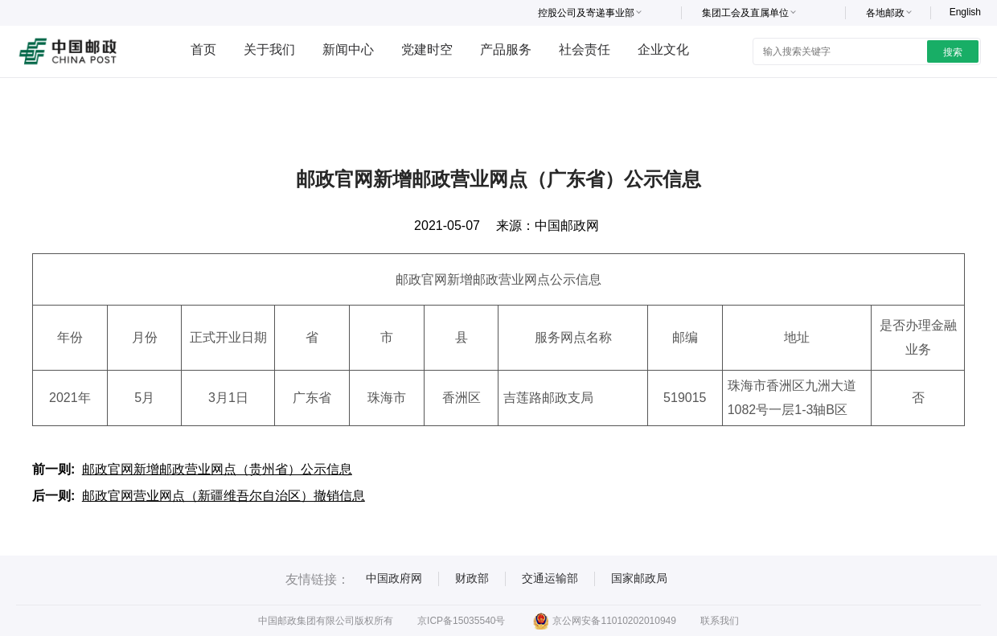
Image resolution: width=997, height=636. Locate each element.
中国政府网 (394, 578)
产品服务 (505, 49)
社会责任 (584, 49)
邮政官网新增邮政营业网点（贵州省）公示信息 (217, 469)
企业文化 (663, 49)
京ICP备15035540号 (461, 620)
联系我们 (719, 620)
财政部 (472, 578)
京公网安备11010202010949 (604, 620)
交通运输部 (550, 578)
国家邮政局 (639, 578)
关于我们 (269, 49)
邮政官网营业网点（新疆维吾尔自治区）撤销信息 (223, 496)
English (965, 12)
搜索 (952, 52)
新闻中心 (348, 49)
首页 (203, 49)
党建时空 (427, 49)
